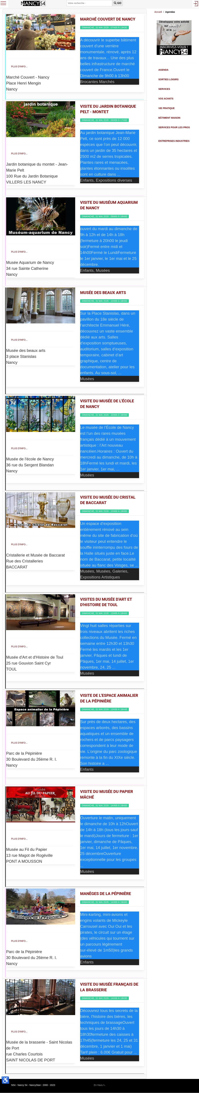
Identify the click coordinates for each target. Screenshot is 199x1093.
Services (164, 89)
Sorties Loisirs (168, 79)
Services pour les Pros (174, 127)
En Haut (99, 1085)
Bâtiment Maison (169, 117)
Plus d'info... (19, 66)
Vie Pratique (166, 108)
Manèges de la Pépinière (105, 893)
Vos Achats (165, 98)
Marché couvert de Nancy (107, 19)
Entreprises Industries (173, 141)
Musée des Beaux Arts (103, 292)
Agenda (163, 69)
